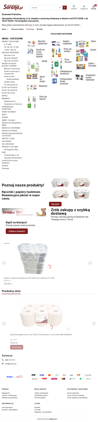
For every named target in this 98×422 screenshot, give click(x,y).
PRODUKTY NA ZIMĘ (10, 147)
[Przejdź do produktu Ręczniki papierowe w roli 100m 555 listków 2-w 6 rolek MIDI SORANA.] (41, 315)
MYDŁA (4, 96)
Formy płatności (73, 393)
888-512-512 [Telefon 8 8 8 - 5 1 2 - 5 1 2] (10, 360)
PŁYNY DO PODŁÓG (9, 87)
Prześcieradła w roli (11, 155)
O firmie (37, 410)
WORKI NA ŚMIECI (9, 112)
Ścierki (85, 55)
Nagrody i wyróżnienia (42, 412)
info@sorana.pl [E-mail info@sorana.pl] (10, 364)
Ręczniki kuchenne (11, 61)
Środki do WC (9, 76)
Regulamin (6, 393)
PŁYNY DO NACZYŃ (9, 90)
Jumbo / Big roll (10, 50)
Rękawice (36, 88)
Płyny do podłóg (61, 53)
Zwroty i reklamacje (9, 395)
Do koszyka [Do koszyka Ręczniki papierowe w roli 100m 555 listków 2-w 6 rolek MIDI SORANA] (16, 347)
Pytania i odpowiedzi (10, 410)
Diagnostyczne (9, 101)
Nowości (5, 166)
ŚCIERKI (5, 117)
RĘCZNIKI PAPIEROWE (10, 52)
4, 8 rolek (7, 44)
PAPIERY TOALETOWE (10, 41)
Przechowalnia (39, 398)
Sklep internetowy (46, 419)
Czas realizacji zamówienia (77, 398)
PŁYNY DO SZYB (8, 93)
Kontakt (37, 407)
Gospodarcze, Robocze (13, 104)
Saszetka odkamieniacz (13, 158)
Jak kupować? (7, 407)
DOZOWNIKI (6, 141)
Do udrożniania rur (11, 85)
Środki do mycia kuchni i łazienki (35, 52)
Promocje (5, 168)
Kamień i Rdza (9, 82)
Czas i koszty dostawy (75, 395)
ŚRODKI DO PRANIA (9, 131)
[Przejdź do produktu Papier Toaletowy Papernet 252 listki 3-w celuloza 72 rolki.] (32, 258)
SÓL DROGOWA (8, 144)
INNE (4, 152)
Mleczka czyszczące (12, 69)
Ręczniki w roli (9, 55)
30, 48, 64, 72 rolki (11, 47)
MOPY (4, 114)
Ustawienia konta (40, 395)
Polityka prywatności (10, 398)
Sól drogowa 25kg (11, 149)
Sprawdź (55, 204)
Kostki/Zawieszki (12, 79)
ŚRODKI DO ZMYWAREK (11, 128)
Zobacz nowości (17, 231)
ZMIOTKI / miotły (8, 138)
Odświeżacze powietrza (61, 74)
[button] (65, 8)
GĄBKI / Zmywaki (8, 120)
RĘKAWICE (6, 98)
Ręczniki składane (11, 58)
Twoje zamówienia (41, 393)
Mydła (36, 66)
